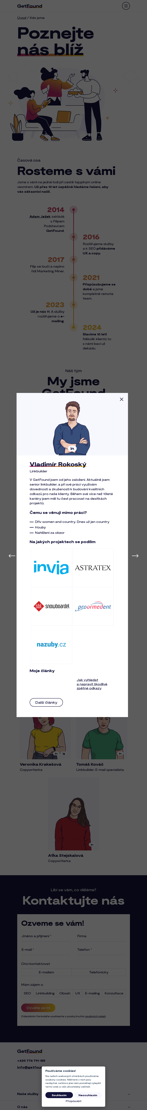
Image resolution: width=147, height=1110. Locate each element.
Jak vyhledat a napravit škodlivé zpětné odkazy (93, 684)
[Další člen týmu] (135, 555)
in (73, 448)
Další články (48, 702)
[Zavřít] (122, 399)
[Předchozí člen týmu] (12, 555)
